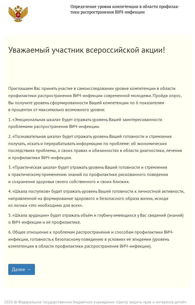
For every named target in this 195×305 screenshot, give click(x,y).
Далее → (21, 269)
